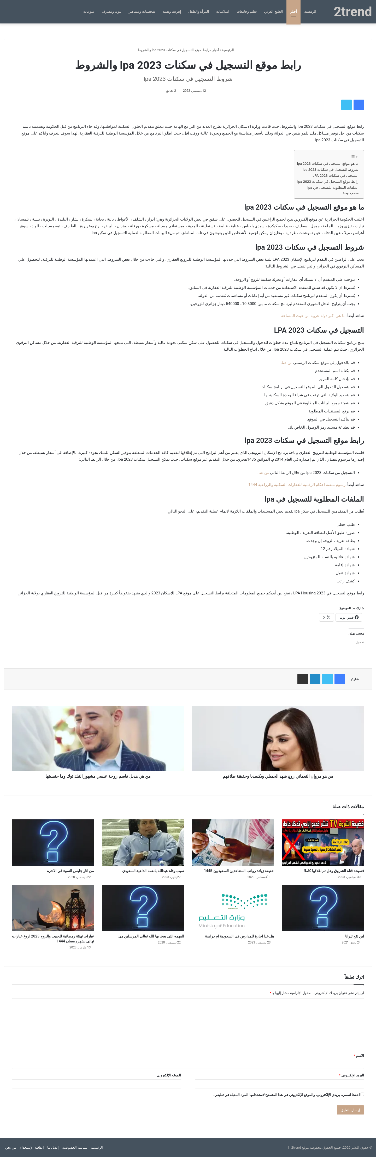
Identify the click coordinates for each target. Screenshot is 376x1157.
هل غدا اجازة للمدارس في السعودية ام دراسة (239, 936)
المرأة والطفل (198, 12)
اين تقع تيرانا (354, 936)
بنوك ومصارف (111, 12)
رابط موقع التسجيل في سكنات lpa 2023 (328, 181)
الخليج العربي (273, 12)
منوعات (88, 12)
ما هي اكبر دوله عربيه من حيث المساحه (313, 315)
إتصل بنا (53, 1147)
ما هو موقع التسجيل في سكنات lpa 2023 (328, 163)
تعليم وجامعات (247, 12)
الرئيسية (310, 12)
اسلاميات (222, 12)
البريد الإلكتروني (351, 1075)
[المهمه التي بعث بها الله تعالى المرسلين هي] (143, 908)
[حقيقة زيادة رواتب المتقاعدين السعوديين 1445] (233, 842)
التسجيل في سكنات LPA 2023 (336, 175)
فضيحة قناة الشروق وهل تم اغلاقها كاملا (334, 871)
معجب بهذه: (351, 193)
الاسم (359, 1056)
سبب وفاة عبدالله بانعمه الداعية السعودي (153, 871)
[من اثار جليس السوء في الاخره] (53, 842)
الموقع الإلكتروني (169, 1075)
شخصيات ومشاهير (142, 12)
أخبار (293, 12)
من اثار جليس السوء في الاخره (70, 871)
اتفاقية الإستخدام (32, 1147)
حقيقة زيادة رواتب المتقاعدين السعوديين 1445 (239, 871)
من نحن (10, 1147)
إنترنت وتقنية (171, 12)
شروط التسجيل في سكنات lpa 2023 (331, 169)
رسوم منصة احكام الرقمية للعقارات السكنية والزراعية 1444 (296, 484)
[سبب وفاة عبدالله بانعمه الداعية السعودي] (143, 842)
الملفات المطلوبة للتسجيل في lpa (333, 187)
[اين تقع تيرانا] (323, 908)
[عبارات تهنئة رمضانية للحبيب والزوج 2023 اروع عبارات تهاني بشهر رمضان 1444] (53, 908)
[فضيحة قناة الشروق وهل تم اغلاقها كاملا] (323, 842)
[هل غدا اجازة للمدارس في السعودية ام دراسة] (233, 908)
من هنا (287, 362)
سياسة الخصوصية (74, 1147)
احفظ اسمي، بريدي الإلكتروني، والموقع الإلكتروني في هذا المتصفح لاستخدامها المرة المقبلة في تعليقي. (286, 1095)
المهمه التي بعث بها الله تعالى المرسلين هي (151, 936)
